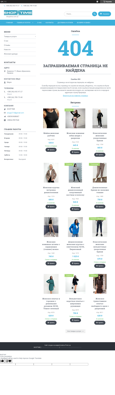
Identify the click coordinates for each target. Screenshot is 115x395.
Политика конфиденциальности (70, 347)
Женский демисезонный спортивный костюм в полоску (75, 191)
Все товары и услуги (74, 331)
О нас (39, 22)
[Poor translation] (8, 361)
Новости (7, 49)
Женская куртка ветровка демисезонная (51, 190)
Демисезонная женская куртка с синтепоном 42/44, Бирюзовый (75, 245)
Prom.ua (68, 345)
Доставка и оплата (65, 22)
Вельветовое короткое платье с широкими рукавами (75, 302)
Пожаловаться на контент (50, 347)
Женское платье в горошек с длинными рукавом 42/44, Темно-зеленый (51, 303)
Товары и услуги (23, 22)
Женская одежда (10, 54)
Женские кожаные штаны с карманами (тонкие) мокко (51, 245)
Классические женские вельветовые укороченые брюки (100, 247)
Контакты (50, 22)
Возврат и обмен (83, 22)
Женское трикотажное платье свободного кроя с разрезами (100, 303)
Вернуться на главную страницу (75, 96)
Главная (9, 22)
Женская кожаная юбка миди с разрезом (75, 135)
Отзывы (7, 45)
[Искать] (94, 14)
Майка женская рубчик (51, 134)
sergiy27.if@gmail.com (15, 113)
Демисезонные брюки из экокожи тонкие (100, 190)
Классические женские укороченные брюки (100, 137)
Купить (52, 150)
